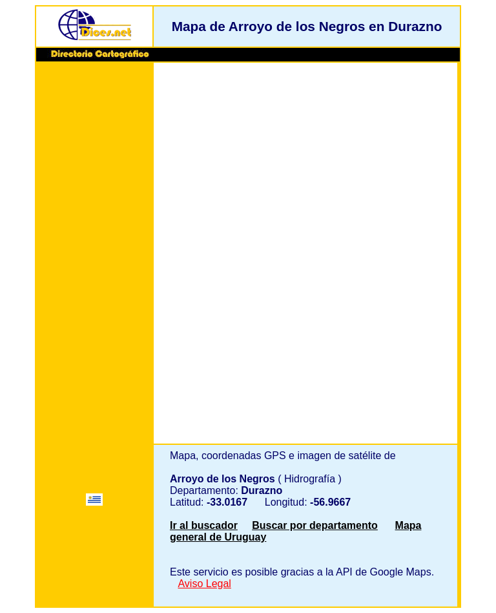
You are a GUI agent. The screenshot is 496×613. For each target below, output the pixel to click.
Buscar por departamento (315, 525)
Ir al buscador (204, 525)
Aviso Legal (204, 583)
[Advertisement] (94, 263)
